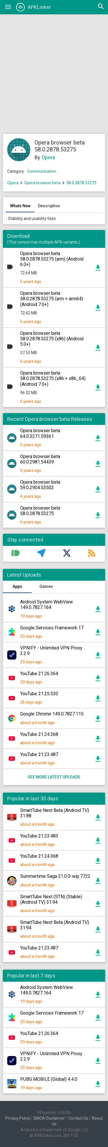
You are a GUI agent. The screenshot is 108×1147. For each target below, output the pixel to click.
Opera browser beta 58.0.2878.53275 (40, 510)
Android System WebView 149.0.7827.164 (46, 604)
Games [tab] (46, 586)
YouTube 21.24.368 (39, 734)
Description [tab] (49, 206)
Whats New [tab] (20, 206)
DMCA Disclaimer (49, 1118)
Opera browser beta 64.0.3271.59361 (40, 433)
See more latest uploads (54, 777)
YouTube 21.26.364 (39, 673)
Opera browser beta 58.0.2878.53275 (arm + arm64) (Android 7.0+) (51, 298)
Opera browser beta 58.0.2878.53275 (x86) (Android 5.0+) (52, 339)
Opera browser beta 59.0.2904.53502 (40, 484)
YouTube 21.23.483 (39, 836)
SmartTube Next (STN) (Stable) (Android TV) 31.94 (51, 899)
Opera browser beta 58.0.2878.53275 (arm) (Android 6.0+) (52, 259)
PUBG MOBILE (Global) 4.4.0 (48, 1079)
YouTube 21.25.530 (39, 693)
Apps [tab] (17, 586)
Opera (48, 157)
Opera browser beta (42, 183)
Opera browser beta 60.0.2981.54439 (40, 459)
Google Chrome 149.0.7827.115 (52, 714)
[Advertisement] (54, 74)
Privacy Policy (17, 1118)
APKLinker (33, 7)
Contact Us (78, 1118)
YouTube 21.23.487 (39, 754)
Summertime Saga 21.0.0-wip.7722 (55, 876)
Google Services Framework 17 (52, 628)
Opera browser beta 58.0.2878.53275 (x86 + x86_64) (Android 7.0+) (53, 378)
